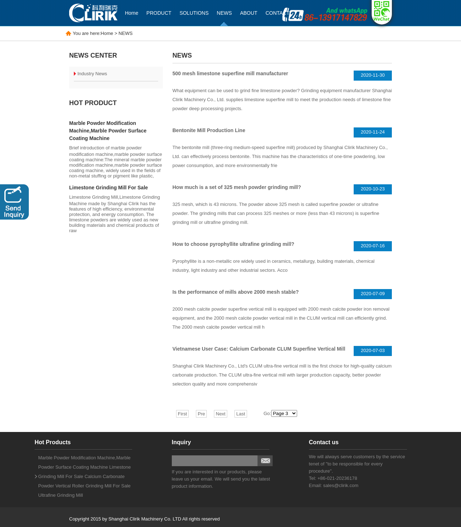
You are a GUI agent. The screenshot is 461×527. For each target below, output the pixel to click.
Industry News (92, 73)
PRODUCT (159, 13)
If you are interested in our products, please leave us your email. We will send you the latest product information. (221, 479)
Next (220, 413)
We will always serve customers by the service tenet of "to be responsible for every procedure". (357, 464)
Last (240, 413)
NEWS (224, 13)
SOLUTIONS (194, 13)
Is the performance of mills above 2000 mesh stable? (236, 292)
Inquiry (181, 442)
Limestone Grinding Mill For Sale (108, 187)
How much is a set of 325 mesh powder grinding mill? (237, 187)
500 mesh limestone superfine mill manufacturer (230, 73)
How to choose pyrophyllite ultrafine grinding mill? (233, 244)
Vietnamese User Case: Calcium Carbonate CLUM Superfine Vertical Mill (259, 349)
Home (131, 13)
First (182, 413)
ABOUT (248, 13)
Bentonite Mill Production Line (209, 130)
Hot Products (53, 442)
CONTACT (277, 13)
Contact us (324, 442)
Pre (201, 413)
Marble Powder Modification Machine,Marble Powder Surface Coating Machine (108, 130)
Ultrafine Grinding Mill (60, 495)
